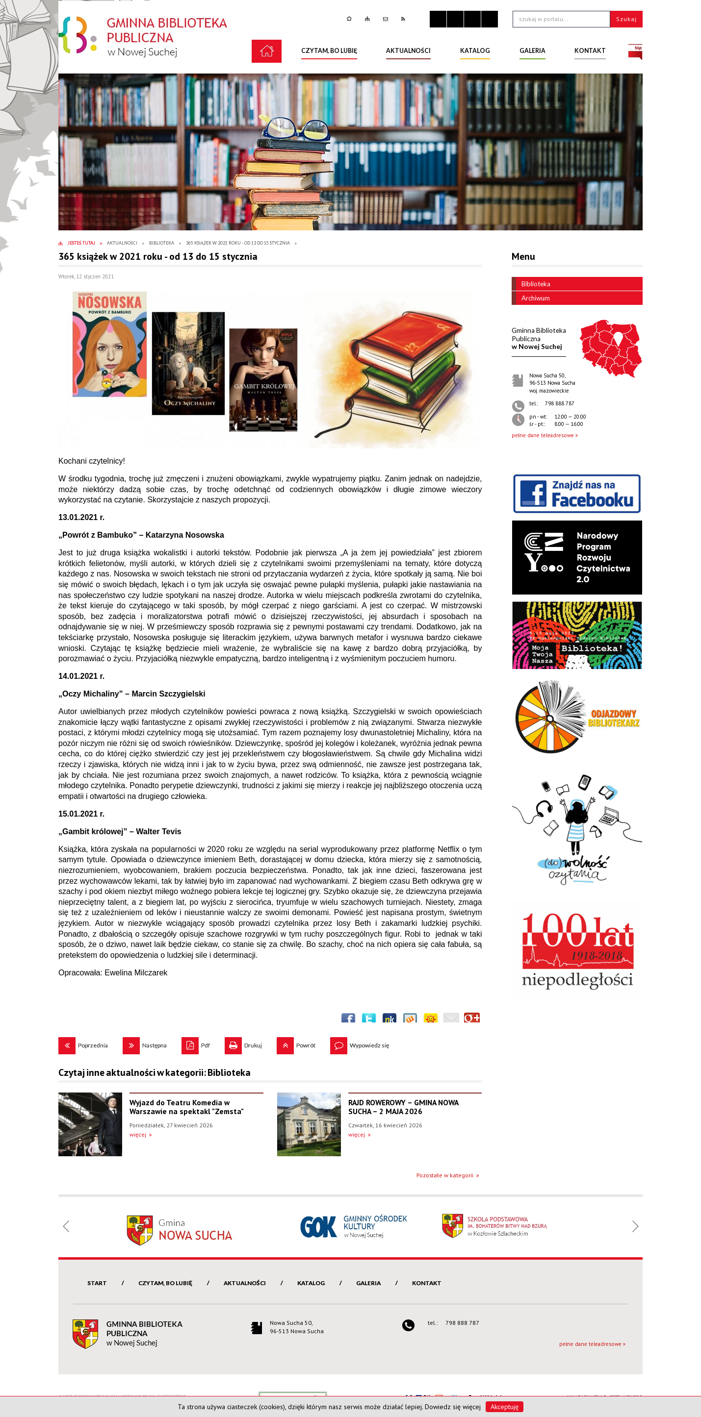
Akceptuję (505, 1406)
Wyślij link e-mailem (451, 1020)
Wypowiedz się (359, 1043)
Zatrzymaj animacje (438, 19)
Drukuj (243, 1043)
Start (97, 1283)
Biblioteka (531, 284)
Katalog (311, 1283)
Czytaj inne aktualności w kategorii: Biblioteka (154, 1072)
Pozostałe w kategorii (444, 1175)
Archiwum (531, 298)
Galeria (368, 1283)
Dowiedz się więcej (453, 1406)
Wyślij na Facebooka (348, 1020)
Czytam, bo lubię (165, 1283)
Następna (145, 1043)
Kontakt (426, 1283)
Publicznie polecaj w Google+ (472, 1020)
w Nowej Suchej (539, 338)
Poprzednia (83, 1043)
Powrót (296, 1043)
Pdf (196, 1043)
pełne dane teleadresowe (543, 435)
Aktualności (245, 1283)
